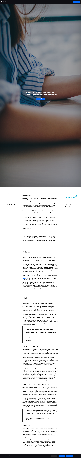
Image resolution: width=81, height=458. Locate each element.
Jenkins (24, 278)
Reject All (61, 456)
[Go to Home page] (4, 1)
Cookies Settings (54, 456)
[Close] (79, 456)
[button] (11, 2)
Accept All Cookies (70, 456)
